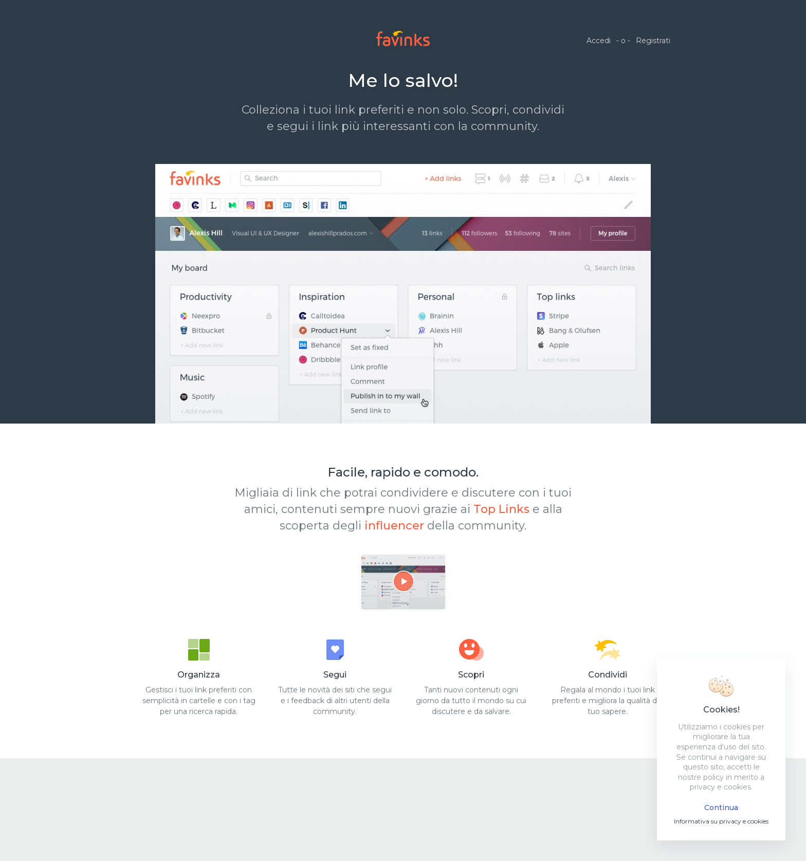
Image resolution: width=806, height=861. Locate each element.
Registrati (653, 40)
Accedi (599, 40)
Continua (721, 807)
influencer (394, 526)
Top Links (501, 509)
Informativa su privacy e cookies (721, 821)
